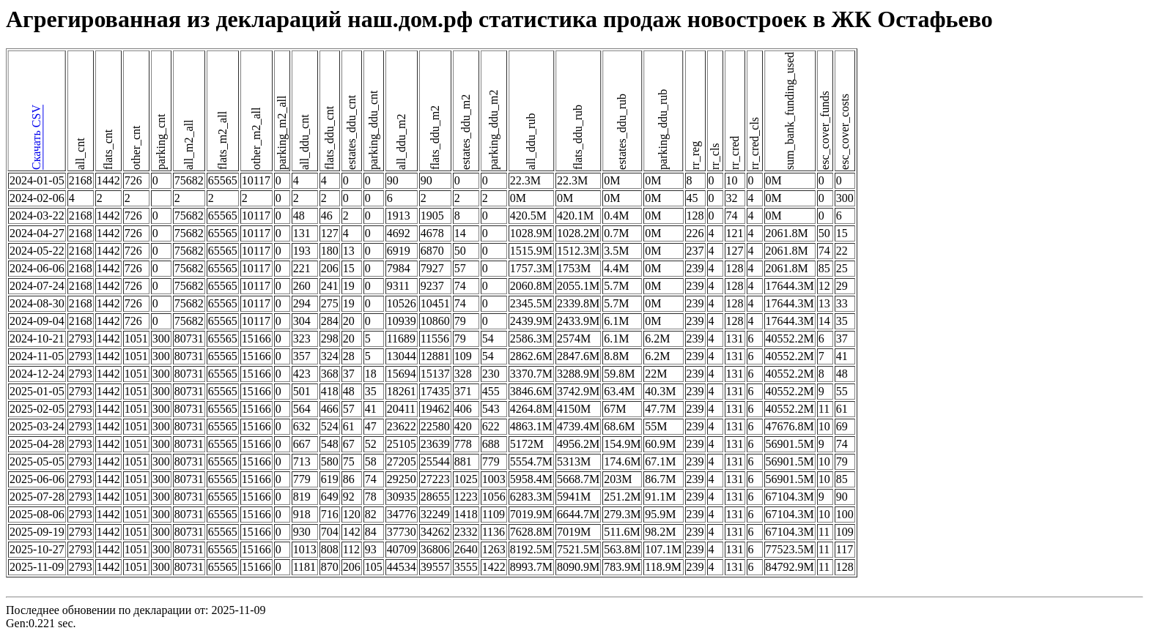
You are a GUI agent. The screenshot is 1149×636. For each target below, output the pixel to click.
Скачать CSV (36, 138)
